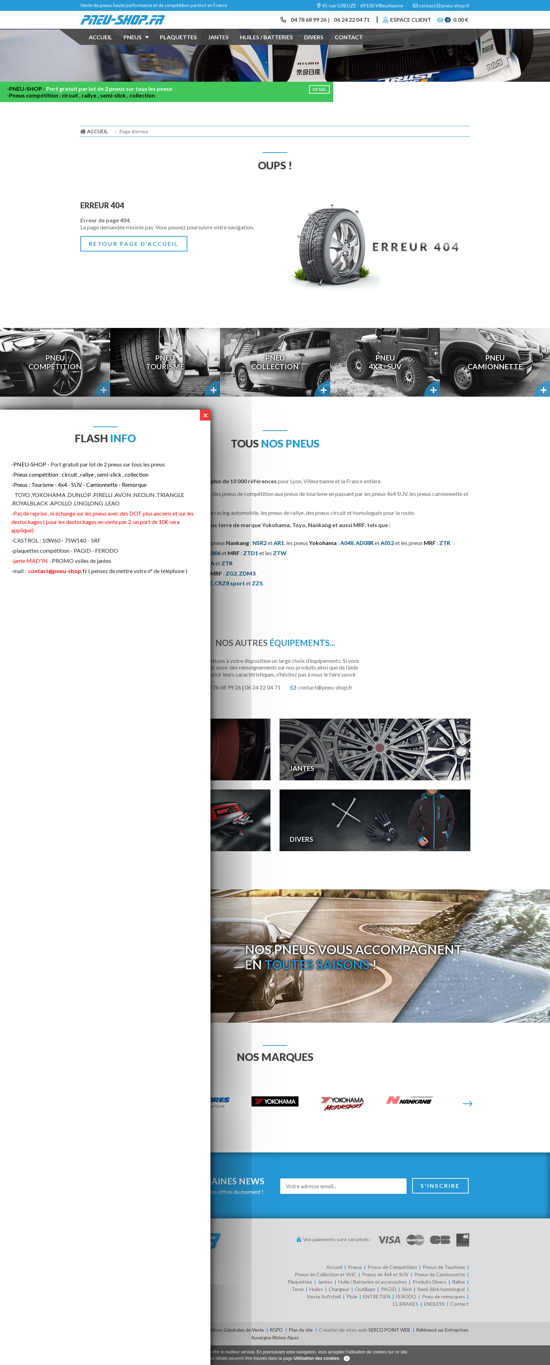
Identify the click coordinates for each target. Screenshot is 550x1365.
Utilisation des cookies (316, 1358)
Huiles (316, 1309)
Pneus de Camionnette (439, 1295)
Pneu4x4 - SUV (385, 382)
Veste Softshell (324, 1317)
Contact (349, 46)
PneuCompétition (55, 382)
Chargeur (339, 1309)
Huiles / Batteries (266, 46)
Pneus (136, 46)
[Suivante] (467, 1124)
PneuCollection (275, 382)
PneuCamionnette (494, 382)
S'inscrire (440, 1206)
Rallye (458, 1302)
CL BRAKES (405, 1324)
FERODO (406, 1317)
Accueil (100, 46)
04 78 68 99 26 (303, 24)
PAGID (388, 1309)
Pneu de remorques (443, 1317)
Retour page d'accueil (134, 263)
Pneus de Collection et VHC (325, 1295)
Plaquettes (178, 46)
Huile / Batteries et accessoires (372, 1302)
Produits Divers (429, 1302)
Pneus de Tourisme (444, 1287)
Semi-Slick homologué (441, 1309)
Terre (297, 1309)
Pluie (352, 1317)
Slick (407, 1309)
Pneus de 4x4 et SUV (385, 1295)
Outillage (365, 1309)
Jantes (218, 46)
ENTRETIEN (376, 1317)
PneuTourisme (165, 382)
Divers (313, 46)
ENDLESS (434, 1324)
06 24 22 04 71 (348, 24)
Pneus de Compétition (392, 1287)
